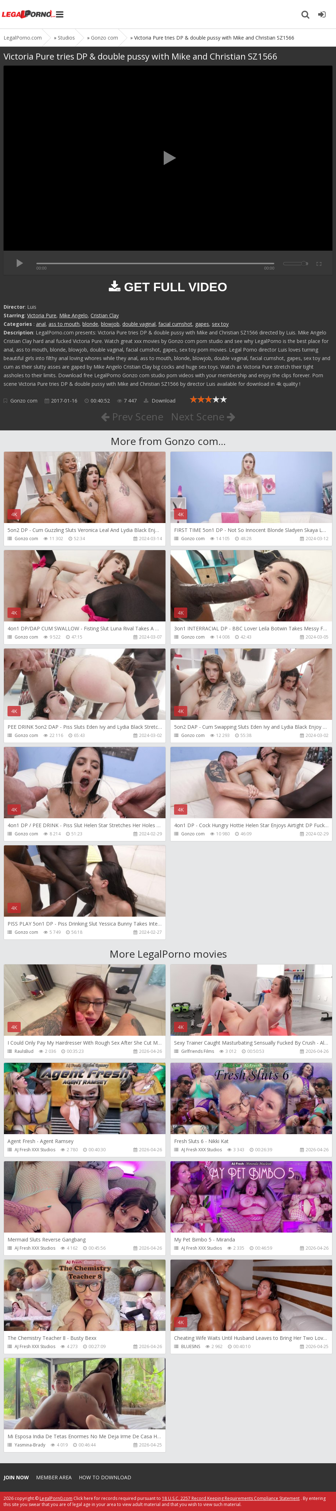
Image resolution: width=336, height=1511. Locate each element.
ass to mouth (64, 324)
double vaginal (139, 324)
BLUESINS (190, 1346)
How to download (105, 1477)
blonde (90, 324)
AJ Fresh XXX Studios (35, 1150)
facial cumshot (175, 324)
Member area (54, 1477)
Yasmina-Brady (30, 1445)
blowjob (110, 324)
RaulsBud (24, 1051)
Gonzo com (23, 400)
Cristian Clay (105, 315)
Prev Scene (132, 416)
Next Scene (203, 416)
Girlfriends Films (197, 1051)
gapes (202, 324)
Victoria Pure (41, 315)
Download (159, 400)
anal (41, 324)
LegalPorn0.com (56, 1498)
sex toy (220, 324)
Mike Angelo (73, 315)
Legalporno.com (28, 14)
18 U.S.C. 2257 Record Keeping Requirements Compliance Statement (231, 1498)
